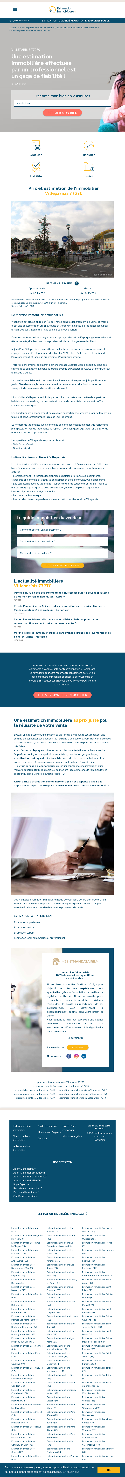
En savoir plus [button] (71, 1471)
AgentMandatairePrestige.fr (29, 1172)
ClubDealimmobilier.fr (25, 1196)
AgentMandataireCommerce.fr (30, 1176)
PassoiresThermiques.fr (26, 1192)
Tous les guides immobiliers (62, 565)
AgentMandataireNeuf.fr (27, 1180)
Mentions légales (72, 1136)
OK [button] (109, 1470)
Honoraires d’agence (49, 1132)
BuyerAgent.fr (21, 1184)
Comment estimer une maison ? (38, 541)
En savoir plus (19, 83)
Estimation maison (24, 927)
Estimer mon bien (62, 113)
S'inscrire (78, 1047)
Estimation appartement (28, 922)
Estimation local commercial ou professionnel (39, 937)
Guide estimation (47, 1126)
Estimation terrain (24, 932)
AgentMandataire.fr (24, 1168)
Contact (42, 1138)
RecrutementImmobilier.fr (28, 1188)
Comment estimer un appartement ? (40, 529)
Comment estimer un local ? (36, 553)
